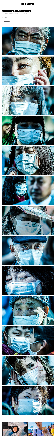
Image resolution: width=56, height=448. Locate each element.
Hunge (9, 21)
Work (4, 3)
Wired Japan (6, 21)
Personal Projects (7, 4)
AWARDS (4, 5)
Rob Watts (28, 4)
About (9, 5)
